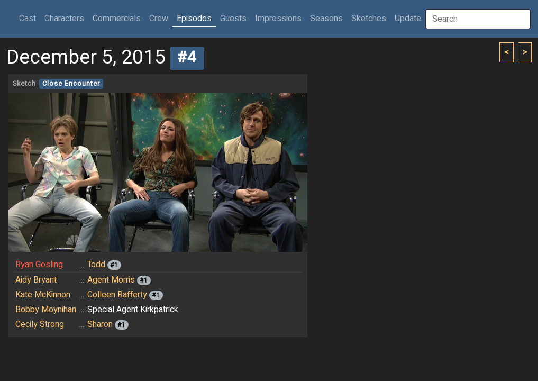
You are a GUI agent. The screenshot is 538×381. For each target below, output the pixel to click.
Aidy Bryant (36, 280)
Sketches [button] (368, 18)
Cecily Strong (39, 324)
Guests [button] (233, 18)
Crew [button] (158, 18)
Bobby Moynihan (45, 309)
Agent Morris (111, 280)
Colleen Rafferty (117, 294)
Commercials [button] (117, 18)
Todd (96, 264)
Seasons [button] (326, 18)
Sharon (100, 324)
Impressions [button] (278, 18)
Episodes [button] (194, 18)
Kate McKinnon (42, 294)
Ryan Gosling (39, 264)
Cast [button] (29, 18)
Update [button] (408, 18)
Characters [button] (64, 18)
